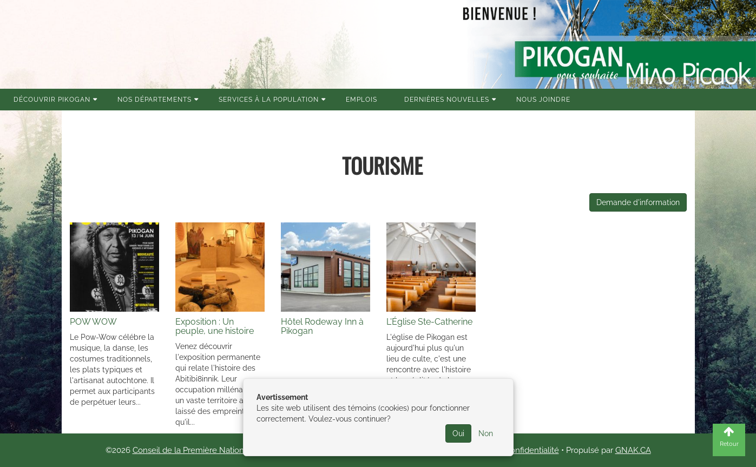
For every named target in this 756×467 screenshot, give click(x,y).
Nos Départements (154, 99)
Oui (458, 433)
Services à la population (269, 99)
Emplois (361, 99)
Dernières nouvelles (446, 99)
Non (485, 433)
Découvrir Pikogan (52, 99)
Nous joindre (543, 99)
